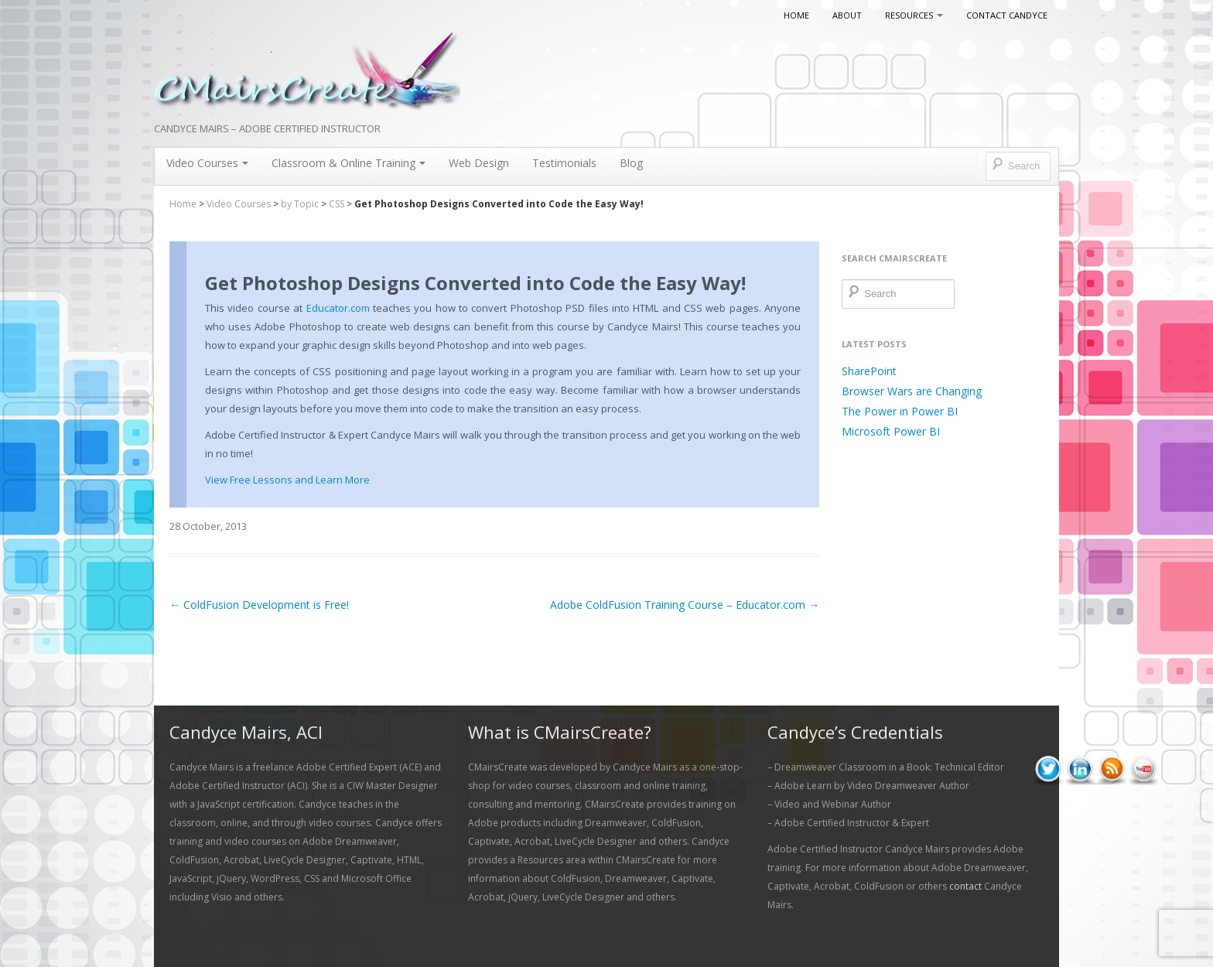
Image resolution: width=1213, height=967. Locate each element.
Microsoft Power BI (891, 431)
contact (965, 886)
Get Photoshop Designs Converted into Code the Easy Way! (475, 283)
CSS (336, 203)
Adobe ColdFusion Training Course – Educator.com (684, 604)
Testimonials (564, 162)
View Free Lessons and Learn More (287, 480)
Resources (914, 15)
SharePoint (869, 371)
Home (796, 15)
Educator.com (338, 308)
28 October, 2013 (208, 526)
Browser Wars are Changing (912, 391)
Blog (631, 162)
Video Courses (207, 162)
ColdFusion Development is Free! (259, 604)
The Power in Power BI (900, 411)
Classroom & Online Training (348, 162)
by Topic (300, 203)
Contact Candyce (1006, 15)
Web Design (479, 162)
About (847, 15)
